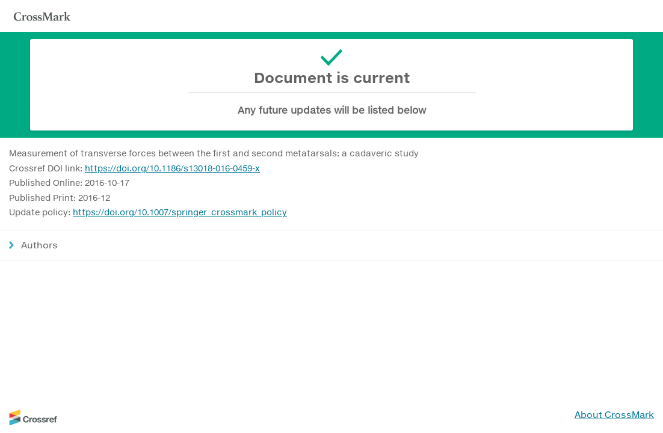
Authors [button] (39, 244)
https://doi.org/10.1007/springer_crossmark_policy (180, 212)
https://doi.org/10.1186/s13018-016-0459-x (172, 168)
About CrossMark (614, 414)
